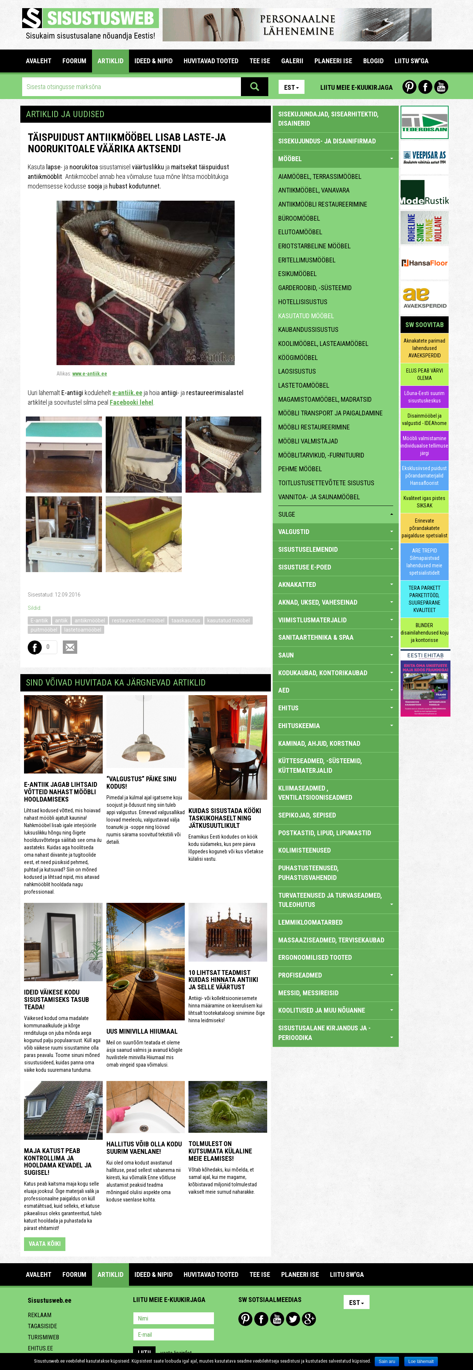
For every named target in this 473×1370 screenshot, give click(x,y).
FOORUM (74, 61)
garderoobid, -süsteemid (315, 288)
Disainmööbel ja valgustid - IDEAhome (424, 419)
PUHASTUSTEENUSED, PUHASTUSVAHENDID (308, 872)
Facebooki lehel (131, 402)
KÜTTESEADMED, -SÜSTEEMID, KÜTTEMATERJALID (320, 765)
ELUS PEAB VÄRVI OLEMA (424, 374)
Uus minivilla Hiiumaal (142, 1031)
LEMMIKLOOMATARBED (310, 922)
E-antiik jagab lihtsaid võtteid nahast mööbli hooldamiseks (60, 792)
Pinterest (409, 87)
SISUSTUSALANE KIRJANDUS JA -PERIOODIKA (335, 1032)
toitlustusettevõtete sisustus (326, 483)
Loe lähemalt (421, 1361)
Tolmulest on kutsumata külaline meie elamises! (220, 1151)
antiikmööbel (90, 620)
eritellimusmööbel (307, 260)
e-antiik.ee (127, 393)
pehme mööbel (300, 469)
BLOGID (373, 61)
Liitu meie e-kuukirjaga (356, 87)
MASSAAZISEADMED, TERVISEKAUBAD (331, 940)
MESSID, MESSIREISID (308, 993)
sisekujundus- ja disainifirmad (327, 141)
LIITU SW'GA (412, 61)
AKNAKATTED (335, 584)
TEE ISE (259, 61)
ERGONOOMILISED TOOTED (315, 957)
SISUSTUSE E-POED (304, 567)
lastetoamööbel (82, 630)
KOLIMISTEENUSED (304, 850)
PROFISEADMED (335, 975)
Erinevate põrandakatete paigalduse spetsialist (425, 528)
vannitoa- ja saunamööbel (319, 497)
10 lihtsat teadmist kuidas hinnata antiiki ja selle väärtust (223, 980)
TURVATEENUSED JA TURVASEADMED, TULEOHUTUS (335, 900)
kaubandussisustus (308, 329)
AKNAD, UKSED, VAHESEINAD (335, 602)
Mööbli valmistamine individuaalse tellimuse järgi (424, 445)
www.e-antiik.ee (89, 374)
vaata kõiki (45, 1243)
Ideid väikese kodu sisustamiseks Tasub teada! (56, 999)
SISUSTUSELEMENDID (335, 549)
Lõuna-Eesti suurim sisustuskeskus (424, 397)
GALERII (292, 61)
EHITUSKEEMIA (335, 726)
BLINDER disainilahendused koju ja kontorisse (425, 632)
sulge (335, 514)
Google (309, 1319)
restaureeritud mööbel (138, 620)
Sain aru (387, 1361)
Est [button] (291, 87)
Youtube (441, 87)
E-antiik (39, 620)
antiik (61, 620)
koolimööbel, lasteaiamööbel (323, 343)
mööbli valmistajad (308, 441)
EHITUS (335, 708)
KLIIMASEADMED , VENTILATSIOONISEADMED (315, 793)
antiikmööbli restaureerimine (322, 204)
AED (335, 690)
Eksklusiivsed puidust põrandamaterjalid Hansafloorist (424, 475)
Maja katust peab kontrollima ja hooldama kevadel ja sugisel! (58, 1161)
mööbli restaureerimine (314, 427)
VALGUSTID (335, 532)
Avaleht (38, 61)
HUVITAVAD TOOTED (211, 61)
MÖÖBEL (335, 159)
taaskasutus (185, 620)
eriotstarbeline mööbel (314, 246)
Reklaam (39, 1315)
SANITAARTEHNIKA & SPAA (335, 637)
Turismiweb (43, 1337)
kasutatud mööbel (228, 620)
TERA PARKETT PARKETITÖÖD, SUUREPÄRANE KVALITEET (424, 599)
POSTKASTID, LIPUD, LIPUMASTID (324, 833)
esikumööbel (297, 274)
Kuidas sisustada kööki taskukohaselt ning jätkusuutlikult (224, 818)
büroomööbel (299, 218)
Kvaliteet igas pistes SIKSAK (424, 502)
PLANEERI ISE (333, 61)
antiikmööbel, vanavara (314, 190)
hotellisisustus (302, 302)
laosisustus (297, 371)
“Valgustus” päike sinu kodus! (141, 782)
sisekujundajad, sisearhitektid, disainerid (328, 119)
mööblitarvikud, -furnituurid (321, 455)
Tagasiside (42, 1326)
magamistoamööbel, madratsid (325, 399)
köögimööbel (298, 357)
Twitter (293, 1319)
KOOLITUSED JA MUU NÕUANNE (335, 1010)
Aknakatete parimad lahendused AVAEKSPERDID (424, 348)
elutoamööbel (300, 232)
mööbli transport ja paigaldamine (330, 413)
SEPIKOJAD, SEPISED (307, 815)
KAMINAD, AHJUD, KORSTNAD (319, 743)
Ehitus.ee (40, 1348)
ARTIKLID (110, 61)
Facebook (425, 87)
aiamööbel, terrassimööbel (319, 176)
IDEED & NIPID (154, 61)
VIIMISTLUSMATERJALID (335, 620)
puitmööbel (44, 630)
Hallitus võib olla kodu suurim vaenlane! (144, 1147)
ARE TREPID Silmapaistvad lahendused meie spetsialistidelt (424, 562)
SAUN (335, 655)
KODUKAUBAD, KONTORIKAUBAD (335, 673)
